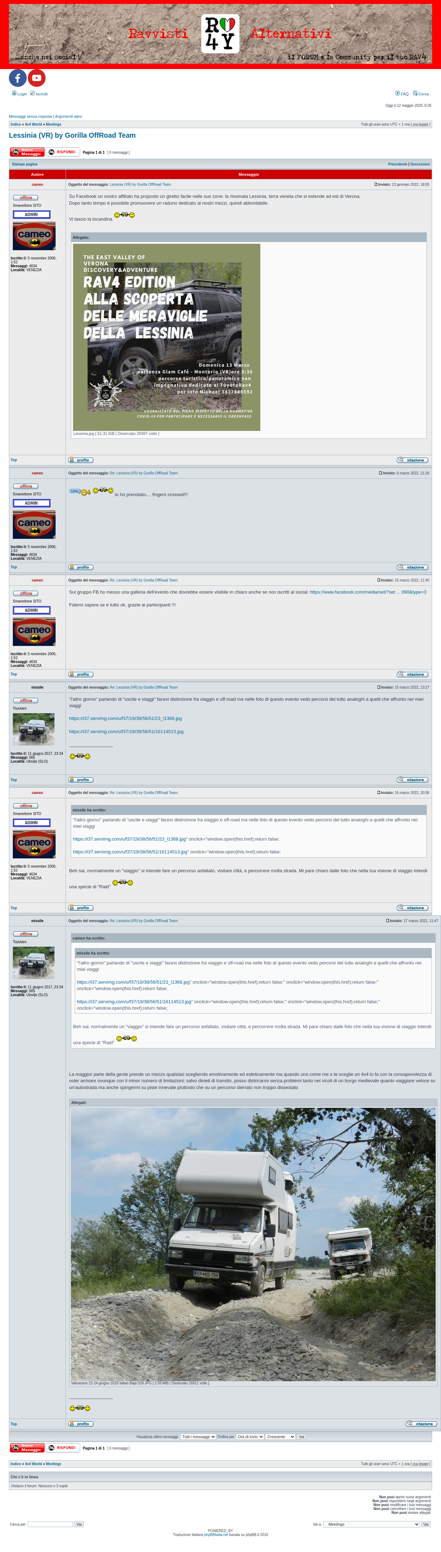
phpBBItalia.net (216, 1535)
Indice (16, 124)
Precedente (398, 164)
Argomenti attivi (68, 116)
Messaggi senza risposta (30, 116)
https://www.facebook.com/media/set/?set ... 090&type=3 (368, 592)
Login (19, 94)
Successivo (420, 164)
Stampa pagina (24, 164)
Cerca (421, 94)
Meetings (53, 124)
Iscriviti (39, 94)
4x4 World (33, 124)
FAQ (402, 94)
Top (14, 460)
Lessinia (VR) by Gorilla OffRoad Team (72, 135)
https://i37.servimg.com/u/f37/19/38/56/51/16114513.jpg (126, 731)
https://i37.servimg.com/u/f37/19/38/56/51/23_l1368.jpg (125, 718)
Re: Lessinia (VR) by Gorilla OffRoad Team (143, 473)
